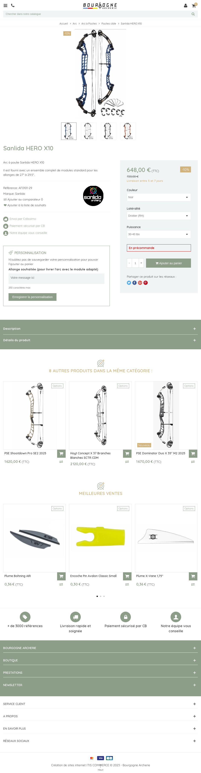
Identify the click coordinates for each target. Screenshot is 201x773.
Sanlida (20, 194)
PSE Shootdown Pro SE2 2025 (25, 453)
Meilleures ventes (100, 493)
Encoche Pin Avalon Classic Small (93, 576)
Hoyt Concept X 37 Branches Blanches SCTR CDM (90, 455)
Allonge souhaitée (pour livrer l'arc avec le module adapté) (53, 269)
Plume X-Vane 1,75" (149, 576)
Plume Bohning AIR (17, 576)
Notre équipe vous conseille (176, 628)
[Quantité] (135, 263)
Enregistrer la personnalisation (32, 297)
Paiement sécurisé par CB (126, 626)
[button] (97, 596)
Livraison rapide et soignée (75, 628)
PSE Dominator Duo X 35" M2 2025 (160, 453)
